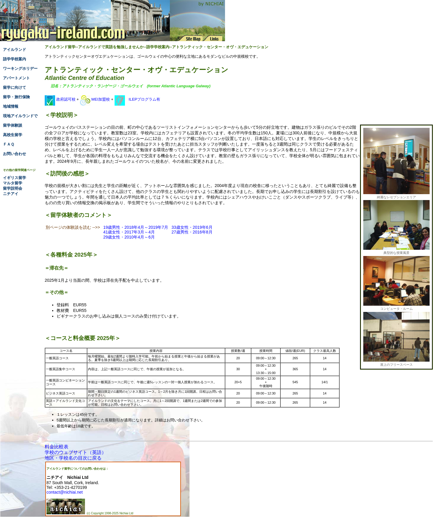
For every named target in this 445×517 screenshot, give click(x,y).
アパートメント (16, 78)
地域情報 (10, 106)
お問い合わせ (14, 154)
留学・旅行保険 (16, 97)
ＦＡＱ (8, 144)
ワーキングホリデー (20, 68)
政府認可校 (60, 99)
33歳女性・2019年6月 (192, 227)
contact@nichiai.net (64, 492)
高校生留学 (12, 135)
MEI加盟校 (95, 99)
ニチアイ (10, 193)
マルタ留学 (12, 183)
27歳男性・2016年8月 (192, 232)
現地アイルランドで (20, 116)
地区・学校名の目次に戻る (73, 457)
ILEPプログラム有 (137, 99)
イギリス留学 (14, 177)
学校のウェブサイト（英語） (75, 452)
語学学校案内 (14, 59)
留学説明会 (12, 188)
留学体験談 (12, 125)
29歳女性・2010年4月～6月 (129, 237)
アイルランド (14, 49)
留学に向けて (14, 87)
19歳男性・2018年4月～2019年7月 (135, 227)
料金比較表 (56, 446)
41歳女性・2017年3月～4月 (129, 232)
